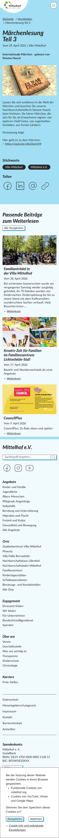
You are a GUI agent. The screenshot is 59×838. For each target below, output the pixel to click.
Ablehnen (36, 819)
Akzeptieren (14, 819)
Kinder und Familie (14, 487)
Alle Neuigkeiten (13, 228)
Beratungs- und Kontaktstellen (21, 584)
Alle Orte (8, 589)
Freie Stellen (10, 682)
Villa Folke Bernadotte (16, 556)
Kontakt (7, 717)
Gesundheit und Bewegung (19, 525)
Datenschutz (10, 699)
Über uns (9, 636)
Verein (7, 642)
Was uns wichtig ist (14, 651)
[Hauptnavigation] (53, 5)
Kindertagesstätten (14, 575)
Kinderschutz (11, 661)
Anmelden (9, 729)
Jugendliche (10, 492)
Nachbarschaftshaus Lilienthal (21, 561)
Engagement (11, 601)
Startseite (8, 19)
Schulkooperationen (15, 580)
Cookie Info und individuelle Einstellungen (26, 828)
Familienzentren (12, 570)
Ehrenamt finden (13, 606)
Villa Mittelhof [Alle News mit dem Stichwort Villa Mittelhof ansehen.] (13, 167)
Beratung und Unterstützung (20, 511)
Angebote (9, 482)
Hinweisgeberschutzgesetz (19, 705)
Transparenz (10, 656)
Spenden (8, 625)
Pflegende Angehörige (16, 501)
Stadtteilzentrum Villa (22, 546)
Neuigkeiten (25, 19)
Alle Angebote (11, 530)
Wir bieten (9, 611)
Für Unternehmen (14, 615)
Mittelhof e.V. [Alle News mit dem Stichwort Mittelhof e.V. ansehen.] (39, 167)
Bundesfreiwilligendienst (18, 620)
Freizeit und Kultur (14, 520)
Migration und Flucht (15, 515)
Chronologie (10, 665)
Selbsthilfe (9, 506)
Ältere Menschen (13, 496)
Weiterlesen (30, 311)
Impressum (9, 711)
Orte (6, 541)
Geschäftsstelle (12, 646)
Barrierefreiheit (12, 723)
